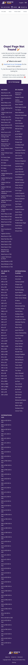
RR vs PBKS (4, 381)
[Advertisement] (14, 30)
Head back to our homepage (13, 64)
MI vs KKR (4, 343)
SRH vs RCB (4, 395)
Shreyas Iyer (18, 142)
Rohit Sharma (19, 276)
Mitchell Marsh (19, 360)
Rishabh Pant (19, 351)
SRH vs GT (4, 338)
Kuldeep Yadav (19, 314)
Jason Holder (18, 215)
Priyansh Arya (19, 147)
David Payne (18, 225)
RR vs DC (3, 314)
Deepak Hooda (19, 97)
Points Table (17, 11)
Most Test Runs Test (6, 239)
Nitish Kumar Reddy (20, 298)
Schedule (25, 11)
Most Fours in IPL (6, 132)
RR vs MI (3, 373)
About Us (7, 657)
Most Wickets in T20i (7, 267)
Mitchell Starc (19, 129)
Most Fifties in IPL (6, 102)
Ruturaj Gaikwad (19, 198)
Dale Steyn (18, 120)
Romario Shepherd (20, 161)
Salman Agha (19, 403)
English (21, 3)
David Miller (18, 137)
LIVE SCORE (4, 7)
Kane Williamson (20, 174)
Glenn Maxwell (19, 373)
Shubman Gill (19, 287)
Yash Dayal (18, 204)
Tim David (18, 110)
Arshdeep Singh (19, 145)
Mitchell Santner (19, 182)
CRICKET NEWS (23, 7)
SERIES (13, 7)
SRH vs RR (4, 392)
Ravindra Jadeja (19, 290)
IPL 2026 (3, 11)
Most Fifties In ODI (6, 214)
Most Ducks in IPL (6, 105)
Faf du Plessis (19, 188)
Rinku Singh (18, 327)
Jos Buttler (18, 389)
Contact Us (13, 657)
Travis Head (18, 365)
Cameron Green (19, 163)
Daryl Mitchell (19, 169)
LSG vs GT (4, 325)
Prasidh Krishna (19, 317)
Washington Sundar (20, 107)
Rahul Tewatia (19, 104)
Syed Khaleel (18, 207)
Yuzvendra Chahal (20, 150)
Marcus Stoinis (19, 376)
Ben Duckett (18, 386)
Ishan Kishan (18, 346)
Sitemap (14, 662)
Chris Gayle (18, 190)
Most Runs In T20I (6, 236)
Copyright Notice (7, 659)
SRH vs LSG (4, 368)
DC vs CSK (4, 276)
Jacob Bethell (18, 134)
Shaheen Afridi (19, 408)
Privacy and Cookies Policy (18, 659)
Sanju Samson (19, 185)
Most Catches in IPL (6, 125)
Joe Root (17, 381)
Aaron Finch (18, 201)
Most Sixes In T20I (6, 244)
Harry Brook (18, 384)
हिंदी (26, 3)
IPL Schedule (4, 160)
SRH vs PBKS (4, 386)
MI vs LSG (4, 357)
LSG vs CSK (4, 284)
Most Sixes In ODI (6, 241)
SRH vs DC (4, 319)
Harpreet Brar (19, 158)
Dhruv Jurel (18, 303)
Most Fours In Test (6, 222)
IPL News (3, 168)
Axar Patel (18, 338)
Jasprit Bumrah (19, 172)
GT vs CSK (4, 279)
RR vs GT (3, 333)
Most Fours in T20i (6, 254)
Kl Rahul (17, 300)
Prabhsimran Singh (20, 223)
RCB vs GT (4, 335)
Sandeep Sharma (20, 196)
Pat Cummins (19, 362)
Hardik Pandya (19, 180)
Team (10, 11)
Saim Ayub (18, 397)
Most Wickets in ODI (6, 261)
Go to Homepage (13, 82)
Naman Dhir (18, 217)
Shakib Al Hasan (19, 209)
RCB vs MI (4, 376)
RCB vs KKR (4, 351)
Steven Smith (19, 368)
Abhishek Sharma (20, 153)
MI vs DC (3, 308)
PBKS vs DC (4, 311)
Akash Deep (18, 349)
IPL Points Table (5, 157)
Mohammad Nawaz (20, 400)
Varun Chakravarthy (20, 333)
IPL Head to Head (6, 165)
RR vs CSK (4, 292)
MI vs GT (3, 327)
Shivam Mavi (18, 231)
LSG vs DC (4, 306)
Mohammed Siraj (20, 306)
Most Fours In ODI (6, 219)
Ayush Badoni (19, 292)
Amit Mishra (18, 228)
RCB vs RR (4, 389)
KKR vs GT (4, 322)
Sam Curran (18, 155)
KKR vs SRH (4, 354)
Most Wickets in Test (7, 264)
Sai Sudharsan (19, 357)
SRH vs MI (4, 378)
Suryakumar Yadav (20, 319)
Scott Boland (18, 177)
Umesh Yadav (19, 220)
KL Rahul (17, 131)
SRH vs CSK (4, 298)
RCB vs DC (4, 317)
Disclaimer (20, 657)
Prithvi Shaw (18, 139)
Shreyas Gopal (19, 118)
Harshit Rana (18, 166)
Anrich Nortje (19, 123)
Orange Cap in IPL (6, 120)
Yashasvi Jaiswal (19, 126)
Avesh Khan (18, 212)
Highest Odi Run (5, 233)
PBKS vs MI (4, 370)
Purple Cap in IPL (6, 117)
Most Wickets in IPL (6, 95)
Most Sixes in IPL (6, 122)
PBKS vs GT (4, 330)
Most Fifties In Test (6, 216)
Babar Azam (18, 405)
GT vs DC (3, 300)
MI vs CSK (4, 287)
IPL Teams (4, 171)
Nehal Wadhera (19, 112)
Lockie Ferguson (19, 193)
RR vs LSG (4, 362)
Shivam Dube (19, 341)
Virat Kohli (18, 279)
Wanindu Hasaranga (21, 115)
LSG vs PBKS (4, 360)
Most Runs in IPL (6, 93)
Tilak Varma (18, 325)
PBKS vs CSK (4, 290)
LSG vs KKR (4, 341)
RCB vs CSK (4, 295)
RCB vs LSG (4, 365)
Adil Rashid (18, 395)
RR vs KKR (4, 349)
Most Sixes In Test (6, 247)
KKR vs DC (4, 303)
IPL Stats (3, 163)
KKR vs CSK (4, 282)
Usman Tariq (18, 411)
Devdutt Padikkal (20, 354)
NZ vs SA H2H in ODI (7, 618)
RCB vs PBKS (4, 384)
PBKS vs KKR (4, 346)
